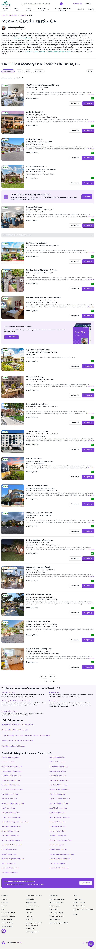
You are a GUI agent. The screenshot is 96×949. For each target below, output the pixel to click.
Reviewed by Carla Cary (16, 27)
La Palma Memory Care (58, 822)
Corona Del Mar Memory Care (12, 789)
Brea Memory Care (8, 808)
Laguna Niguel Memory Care (12, 840)
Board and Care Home (9, 711)
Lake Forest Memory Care (59, 785)
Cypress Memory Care (57, 812)
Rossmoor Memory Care (10, 831)
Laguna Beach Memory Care (59, 817)
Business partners (7, 926)
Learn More (87, 196)
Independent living (31, 902)
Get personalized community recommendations (48, 235)
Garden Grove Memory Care (12, 766)
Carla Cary (29, 51)
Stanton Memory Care (9, 799)
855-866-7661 (77, 3)
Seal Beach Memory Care (10, 835)
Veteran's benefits (55, 919)
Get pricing (88, 103)
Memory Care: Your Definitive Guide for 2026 (17, 740)
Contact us (5, 902)
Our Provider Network (56, 912)
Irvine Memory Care (8, 762)
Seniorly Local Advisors (57, 916)
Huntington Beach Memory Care (13, 803)
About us (4, 899)
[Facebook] (83, 943)
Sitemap (19, 942)
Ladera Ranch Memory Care (11, 845)
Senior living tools (55, 906)
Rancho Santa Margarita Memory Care (15, 822)
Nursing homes (30, 928)
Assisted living (30, 899)
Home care (29, 912)
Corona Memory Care (9, 849)
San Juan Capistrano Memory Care (62, 854)
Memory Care (18, 9)
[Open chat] (91, 944)
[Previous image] (4, 95)
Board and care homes (32, 906)
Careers (4, 906)
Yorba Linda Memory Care (11, 785)
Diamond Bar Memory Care (59, 868)
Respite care (29, 916)
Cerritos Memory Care (57, 831)
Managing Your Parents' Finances (13, 746)
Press (3, 909)
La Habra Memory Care (58, 826)
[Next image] (21, 95)
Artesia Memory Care (57, 845)
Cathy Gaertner (39, 51)
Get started (86, 883)
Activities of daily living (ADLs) (59, 923)
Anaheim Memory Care (58, 771)
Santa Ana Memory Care (10, 757)
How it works (53, 909)
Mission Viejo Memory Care (11, 817)
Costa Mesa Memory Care (59, 766)
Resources (81, 9)
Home (3, 15)
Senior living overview (32, 932)
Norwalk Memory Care (9, 854)
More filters (38, 71)
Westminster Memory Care (59, 780)
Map (90, 71)
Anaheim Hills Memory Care (11, 776)
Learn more (12, 337)
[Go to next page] (52, 677)
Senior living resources (56, 902)
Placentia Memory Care (58, 776)
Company (91, 9)
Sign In (88, 3)
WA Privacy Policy (79, 906)
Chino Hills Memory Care (58, 849)
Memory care (30, 909)
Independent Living (43, 9)
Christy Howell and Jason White (59, 51)
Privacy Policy (78, 899)
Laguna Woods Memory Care (60, 799)
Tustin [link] (31, 15)
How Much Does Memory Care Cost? (15, 730)
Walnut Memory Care (9, 863)
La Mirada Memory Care (58, 835)
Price (28, 71)
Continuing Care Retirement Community (64, 9)
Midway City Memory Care (11, 780)
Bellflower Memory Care (58, 863)
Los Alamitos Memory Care (11, 826)
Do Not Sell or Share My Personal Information (83, 910)
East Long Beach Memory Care (60, 859)
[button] (61, 3)
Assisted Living (6, 9)
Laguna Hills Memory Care (59, 803)
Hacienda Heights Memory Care (13, 859)
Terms (75, 914)
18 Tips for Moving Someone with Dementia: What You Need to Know (26, 735)
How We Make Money (8, 912)
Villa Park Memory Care (58, 762)
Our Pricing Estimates (8, 916)
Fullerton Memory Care (58, 794)
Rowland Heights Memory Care (60, 840)
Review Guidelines (7, 919)
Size (19, 71)
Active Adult (29, 919)
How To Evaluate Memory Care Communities (17, 724)
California (23, 15)
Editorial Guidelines (7, 923)
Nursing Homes (30, 9)
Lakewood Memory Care (10, 868)
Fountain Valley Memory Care (12, 771)
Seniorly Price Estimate (22, 38)
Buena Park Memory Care (11, 812)
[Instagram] (87, 943)
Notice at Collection (79, 902)
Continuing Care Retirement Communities (16, 701)
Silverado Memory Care (10, 794)
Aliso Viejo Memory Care (58, 808)
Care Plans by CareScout (57, 899)
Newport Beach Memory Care (60, 789)
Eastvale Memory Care (10, 872)
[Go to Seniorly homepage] (6, 4)
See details (75, 103)
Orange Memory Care (57, 757)
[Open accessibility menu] (4, 931)
